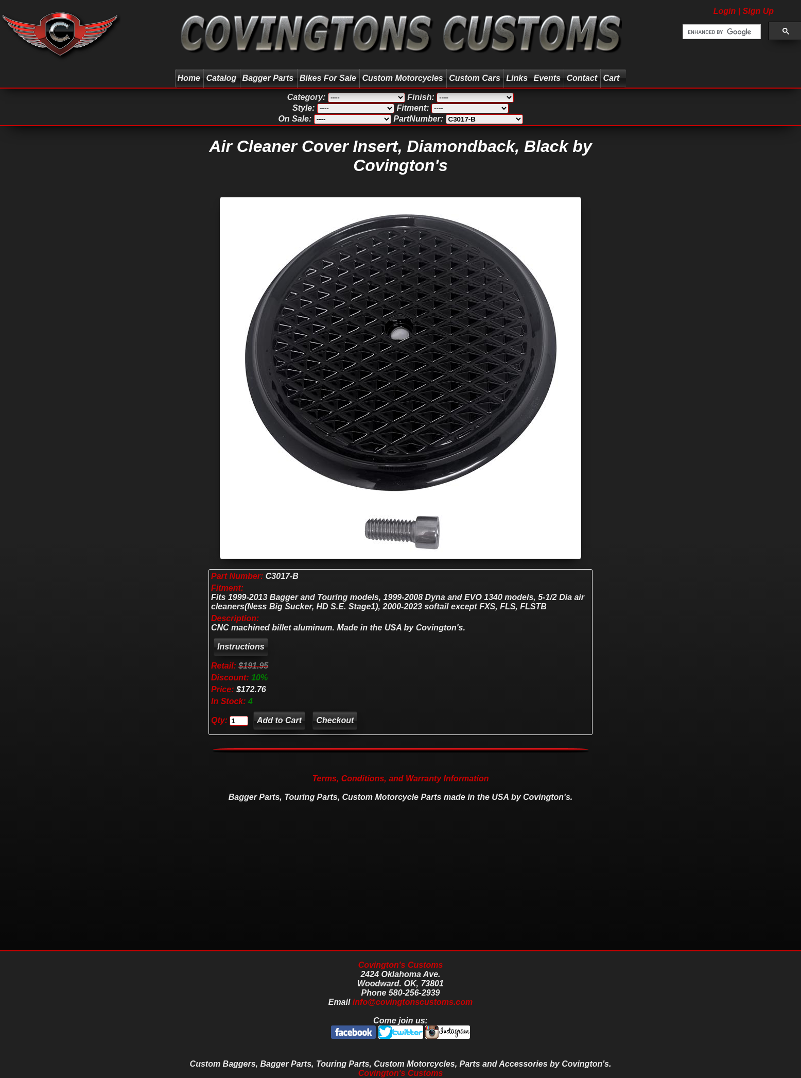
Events (546, 78)
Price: (222, 689)
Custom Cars (474, 78)
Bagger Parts (268, 78)
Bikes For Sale (328, 78)
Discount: (231, 677)
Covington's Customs (400, 965)
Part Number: (237, 576)
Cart (612, 78)
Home (189, 78)
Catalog (221, 78)
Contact (581, 78)
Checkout (335, 720)
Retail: (223, 665)
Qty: (219, 720)
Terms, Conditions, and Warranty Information (400, 778)
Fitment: (227, 588)
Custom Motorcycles (402, 78)
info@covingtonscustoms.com (413, 1002)
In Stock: (229, 701)
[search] (721, 32)
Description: (235, 618)
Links (517, 78)
